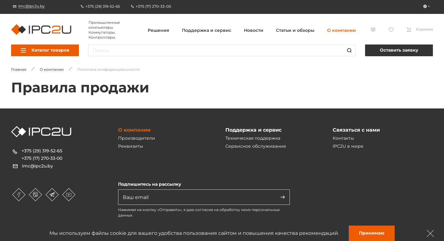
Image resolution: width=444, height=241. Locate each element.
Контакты (343, 138)
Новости (253, 30)
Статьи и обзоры (295, 30)
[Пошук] (349, 50)
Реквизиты (130, 146)
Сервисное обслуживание (255, 146)
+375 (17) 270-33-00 (42, 158)
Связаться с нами (356, 130)
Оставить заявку (399, 50)
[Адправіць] (283, 197)
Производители (136, 138)
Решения (158, 30)
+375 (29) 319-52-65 (42, 151)
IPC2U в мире (348, 146)
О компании (341, 30)
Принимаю (371, 233)
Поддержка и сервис (206, 30)
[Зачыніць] (430, 233)
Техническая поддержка (252, 138)
